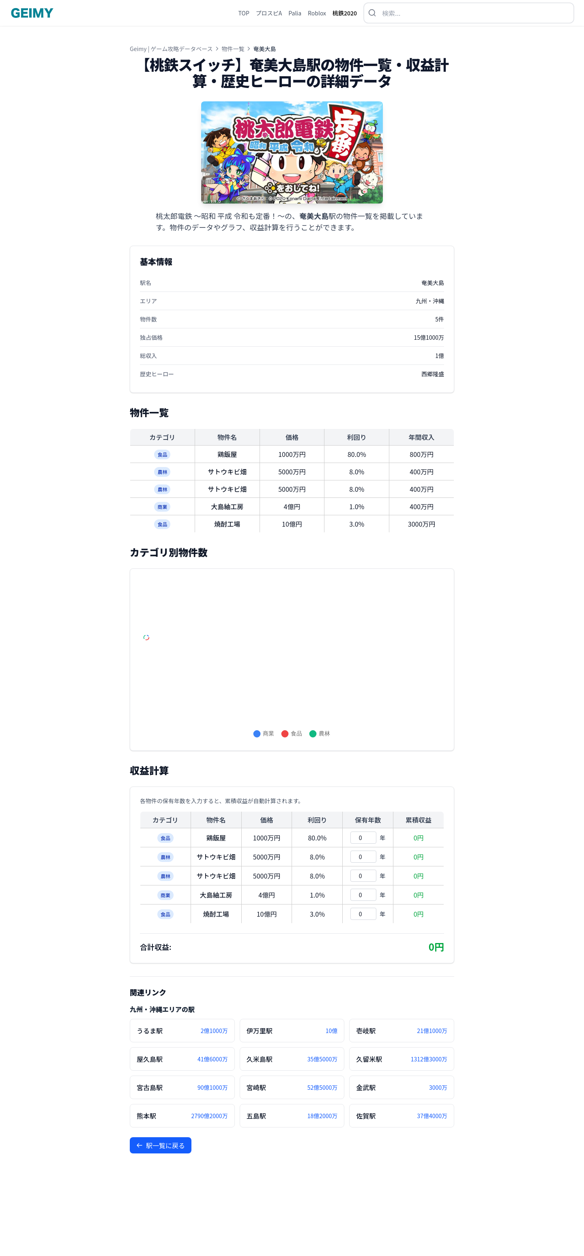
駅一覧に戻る (160, 1145)
